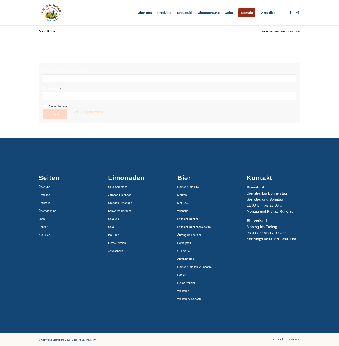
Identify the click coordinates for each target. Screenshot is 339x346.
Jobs (42, 218)
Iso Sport (113, 235)
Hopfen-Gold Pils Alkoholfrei (194, 267)
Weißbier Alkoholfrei (189, 299)
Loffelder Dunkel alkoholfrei (194, 227)
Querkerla (183, 251)
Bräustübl (45, 202)
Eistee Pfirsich (117, 243)
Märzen (182, 194)
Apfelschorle (116, 251)
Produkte (44, 194)
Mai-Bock (183, 202)
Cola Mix (113, 218)
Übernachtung (47, 210)
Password (52, 88)
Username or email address (66, 71)
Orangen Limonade (120, 202)
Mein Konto (47, 31)
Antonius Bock (186, 259)
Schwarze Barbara (119, 210)
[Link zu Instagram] (297, 12)
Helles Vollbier (186, 283)
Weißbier (183, 291)
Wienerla (182, 210)
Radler (181, 275)
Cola (111, 227)
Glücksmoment (117, 186)
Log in (55, 114)
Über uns (44, 186)
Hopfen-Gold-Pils (188, 186)
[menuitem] (145, 12)
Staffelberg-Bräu (61, 339)
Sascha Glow (89, 339)
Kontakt (43, 227)
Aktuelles (44, 235)
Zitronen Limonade (119, 194)
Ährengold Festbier (189, 235)
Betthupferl (184, 243)
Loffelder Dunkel (187, 218)
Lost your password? (88, 112)
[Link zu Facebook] (290, 12)
